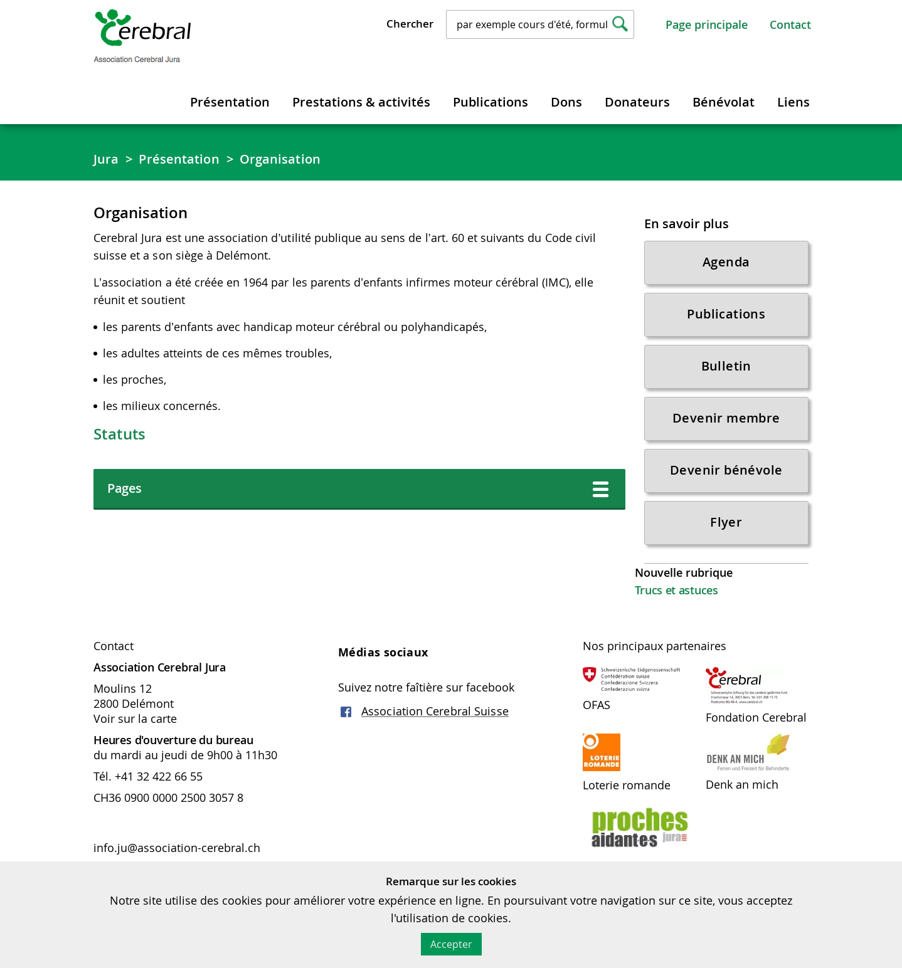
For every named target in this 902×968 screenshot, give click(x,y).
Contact (790, 24)
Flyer (726, 521)
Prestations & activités (361, 101)
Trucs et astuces (676, 589)
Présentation (230, 101)
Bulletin (726, 365)
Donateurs (637, 101)
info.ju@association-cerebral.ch (178, 847)
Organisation (280, 158)
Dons (566, 101)
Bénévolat (723, 101)
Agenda (726, 261)
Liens (793, 101)
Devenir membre (726, 417)
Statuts (119, 433)
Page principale (707, 24)
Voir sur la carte (135, 718)
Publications (490, 101)
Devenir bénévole (726, 469)
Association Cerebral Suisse (435, 711)
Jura (106, 158)
